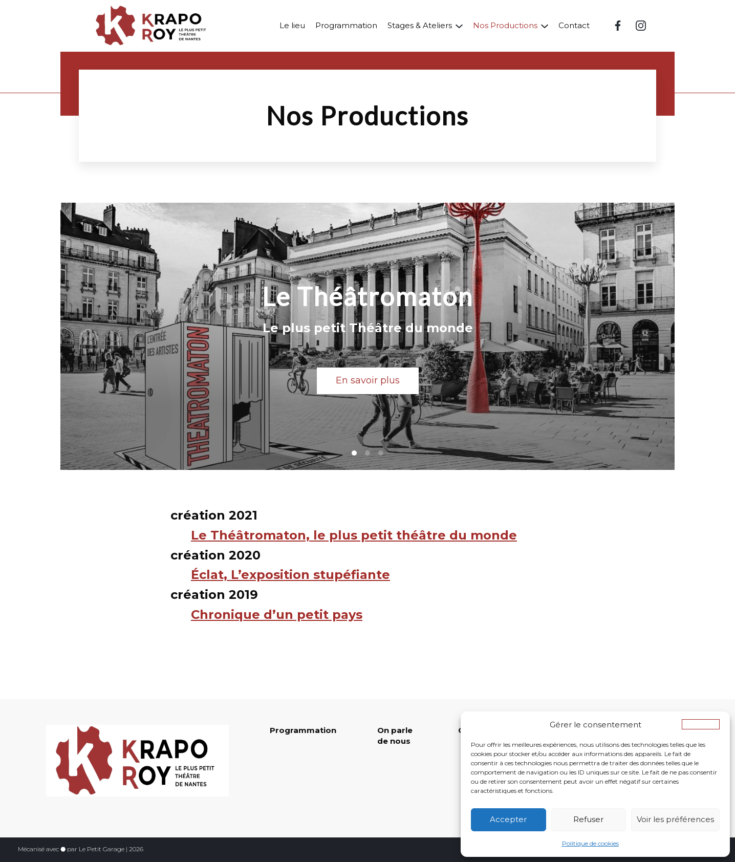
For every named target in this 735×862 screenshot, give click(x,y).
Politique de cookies (590, 843)
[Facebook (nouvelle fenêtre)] (618, 25)
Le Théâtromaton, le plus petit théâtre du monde (354, 535)
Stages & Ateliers (419, 25)
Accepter (508, 819)
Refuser (588, 819)
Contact (574, 25)
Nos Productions (505, 25)
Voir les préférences (675, 819)
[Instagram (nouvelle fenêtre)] (641, 25)
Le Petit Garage (101, 849)
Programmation (346, 25)
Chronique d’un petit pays (276, 614)
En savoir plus (368, 380)
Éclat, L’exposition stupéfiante (290, 574)
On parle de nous (395, 735)
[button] (701, 724)
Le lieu (292, 25)
